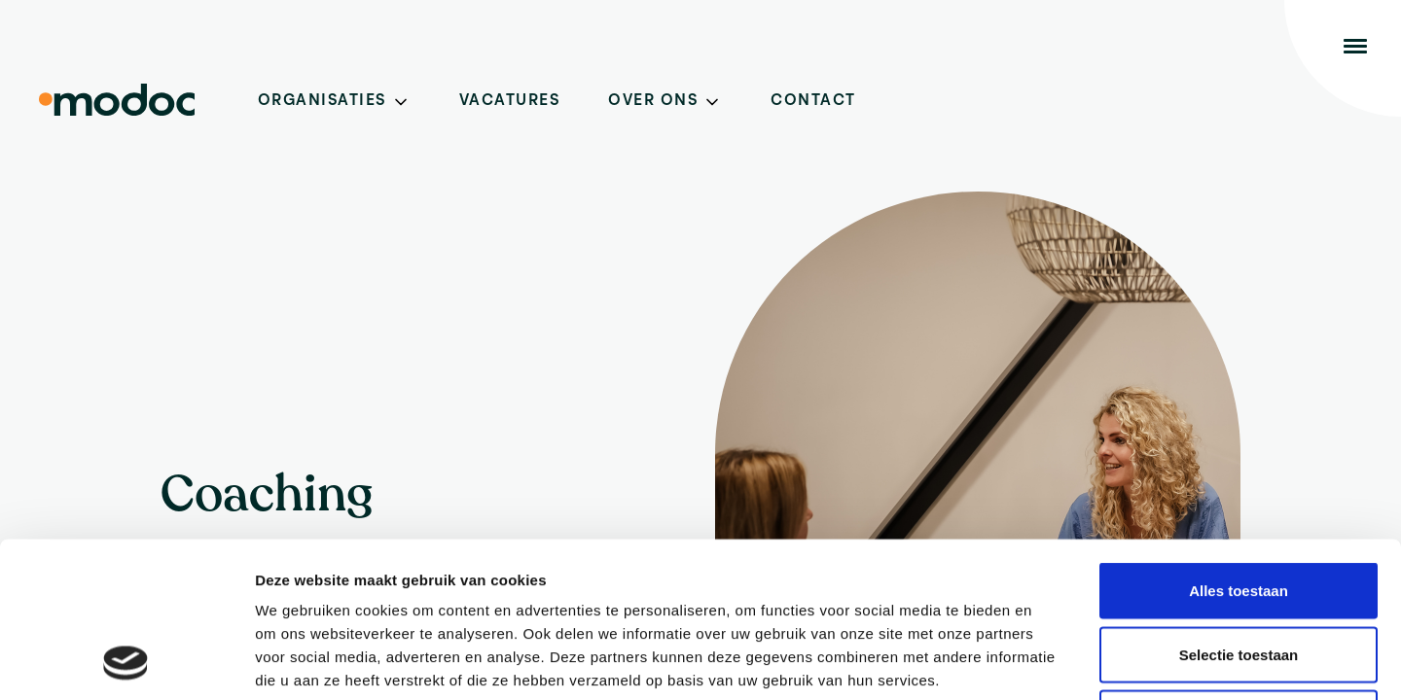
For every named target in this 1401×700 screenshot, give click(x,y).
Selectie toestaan (1239, 509)
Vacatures (509, 101)
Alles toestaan (1238, 445)
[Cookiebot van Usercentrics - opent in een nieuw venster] (126, 662)
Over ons (653, 101)
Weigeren (1238, 572)
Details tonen (1051, 661)
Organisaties (322, 101)
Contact (813, 101)
